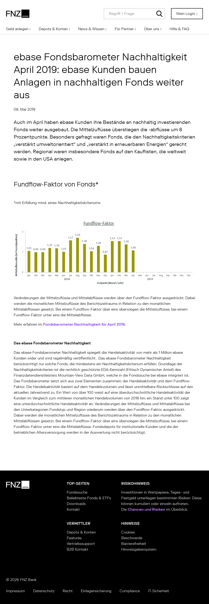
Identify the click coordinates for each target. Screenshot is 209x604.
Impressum (15, 591)
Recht (68, 591)
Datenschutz (43, 591)
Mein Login (186, 13)
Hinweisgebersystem (138, 549)
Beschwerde (131, 538)
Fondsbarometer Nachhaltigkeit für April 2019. (84, 324)
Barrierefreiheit (133, 543)
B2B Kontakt (77, 549)
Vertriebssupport (81, 543)
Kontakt (73, 509)
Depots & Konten (81, 532)
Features (74, 538)
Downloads (76, 503)
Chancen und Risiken (146, 509)
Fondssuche (77, 492)
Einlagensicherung (96, 591)
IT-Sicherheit (158, 591)
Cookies (128, 532)
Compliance (130, 591)
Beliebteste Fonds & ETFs (89, 498)
